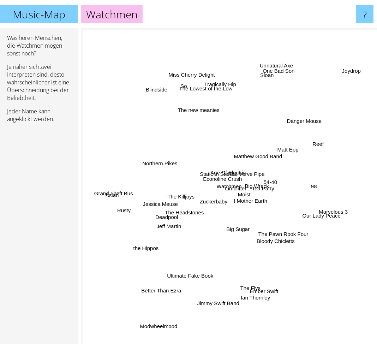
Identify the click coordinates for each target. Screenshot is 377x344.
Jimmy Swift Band (221, 303)
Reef (306, 151)
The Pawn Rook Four (282, 229)
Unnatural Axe (272, 75)
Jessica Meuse (167, 200)
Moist (236, 197)
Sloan (262, 81)
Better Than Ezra (154, 298)
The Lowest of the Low (208, 93)
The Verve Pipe (248, 168)
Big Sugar (239, 230)
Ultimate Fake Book (193, 268)
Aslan (120, 194)
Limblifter (238, 191)
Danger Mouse (296, 128)
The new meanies (202, 118)
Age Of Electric (225, 175)
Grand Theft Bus (111, 186)
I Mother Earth (262, 210)
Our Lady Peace (331, 220)
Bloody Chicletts (278, 234)
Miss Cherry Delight (198, 86)
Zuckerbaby (213, 197)
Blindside (162, 95)
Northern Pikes (160, 165)
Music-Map (39, 14)
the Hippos (150, 245)
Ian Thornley (255, 296)
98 (304, 186)
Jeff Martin (167, 223)
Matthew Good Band (261, 142)
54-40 (268, 185)
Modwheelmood (162, 318)
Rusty (124, 209)
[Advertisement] (39, 236)
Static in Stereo (217, 170)
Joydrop (345, 77)
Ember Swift (264, 283)
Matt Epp (281, 153)
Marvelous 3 (323, 209)
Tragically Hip (217, 73)
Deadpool (173, 213)
